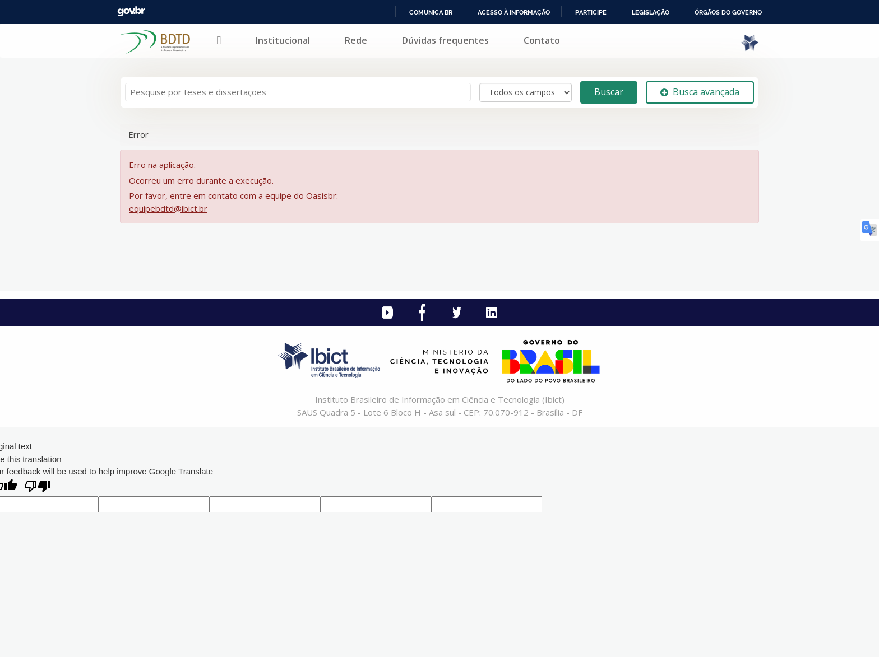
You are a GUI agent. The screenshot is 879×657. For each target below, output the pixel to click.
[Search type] (525, 92)
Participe (591, 12)
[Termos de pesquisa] (298, 92)
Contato (542, 40)
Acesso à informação (514, 12)
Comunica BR (430, 12)
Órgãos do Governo (728, 12)
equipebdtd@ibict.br (168, 208)
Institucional (283, 40)
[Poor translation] (37, 487)
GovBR (131, 11)
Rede (356, 40)
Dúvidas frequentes (445, 40)
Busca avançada (699, 92)
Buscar (608, 92)
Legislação (650, 12)
